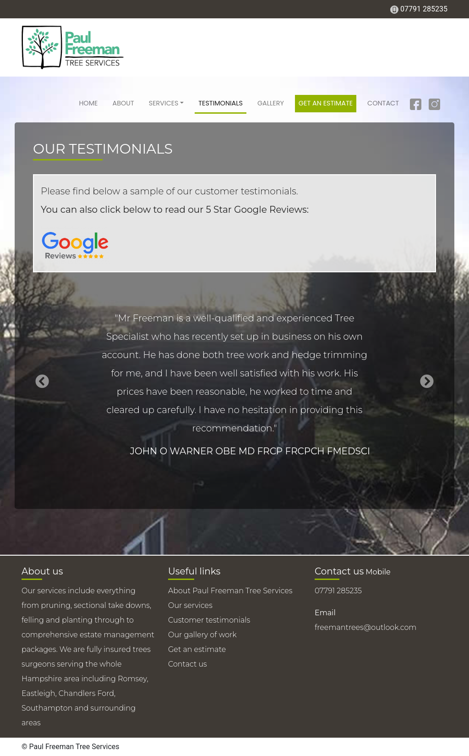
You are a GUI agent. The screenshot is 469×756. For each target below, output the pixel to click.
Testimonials (220, 103)
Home (88, 103)
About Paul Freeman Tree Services (230, 590)
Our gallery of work (202, 634)
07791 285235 (423, 9)
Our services (190, 605)
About (123, 103)
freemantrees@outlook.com (365, 627)
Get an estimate (326, 103)
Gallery (270, 103)
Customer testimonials (209, 620)
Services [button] (164, 103)
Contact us (187, 664)
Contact (383, 103)
